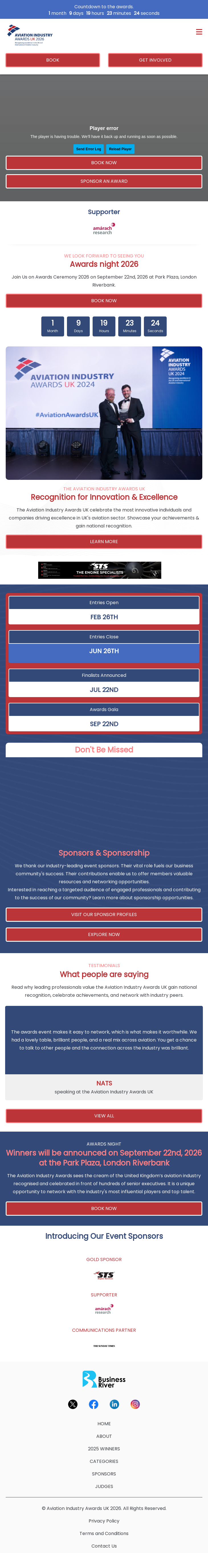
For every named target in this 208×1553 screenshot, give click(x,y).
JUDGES (104, 1486)
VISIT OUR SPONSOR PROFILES (104, 914)
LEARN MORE (104, 541)
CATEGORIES (104, 1461)
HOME (104, 1423)
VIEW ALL (104, 1116)
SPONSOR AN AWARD (104, 181)
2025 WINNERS (104, 1449)
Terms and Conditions (104, 1533)
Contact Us (104, 1546)
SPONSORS (104, 1474)
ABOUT (104, 1436)
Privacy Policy (104, 1521)
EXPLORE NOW (104, 934)
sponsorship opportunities (163, 897)
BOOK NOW (104, 162)
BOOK (52, 60)
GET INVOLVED (155, 60)
